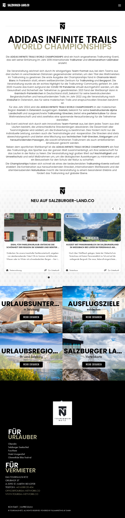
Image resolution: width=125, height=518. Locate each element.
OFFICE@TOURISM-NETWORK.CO (22, 490)
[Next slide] (119, 209)
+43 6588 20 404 (24, 487)
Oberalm (12, 443)
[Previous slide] (113, 209)
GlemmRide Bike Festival (19, 457)
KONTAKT (13, 506)
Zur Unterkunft (51, 270)
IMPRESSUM (26, 506)
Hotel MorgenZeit (16, 454)
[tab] (27, 238)
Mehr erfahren (31, 317)
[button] (118, 5)
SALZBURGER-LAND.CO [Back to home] (18, 5)
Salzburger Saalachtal (18, 447)
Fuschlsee (12, 450)
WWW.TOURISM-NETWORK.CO (21, 494)
